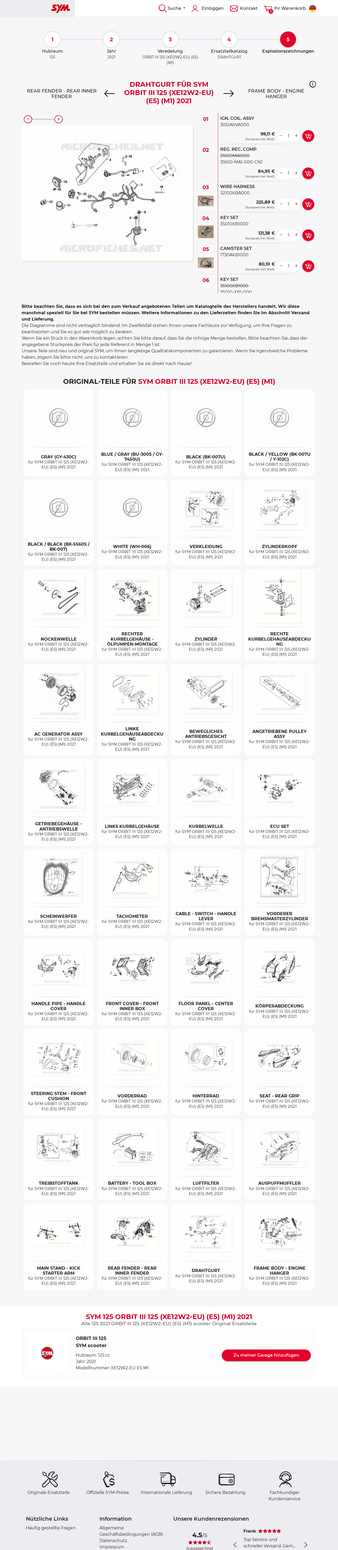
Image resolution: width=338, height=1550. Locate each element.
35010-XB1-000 (236, 292)
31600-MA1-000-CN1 (241, 162)
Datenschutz (113, 1540)
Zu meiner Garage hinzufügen (266, 1355)
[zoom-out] (28, 119)
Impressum (112, 1546)
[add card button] (308, 136)
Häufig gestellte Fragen (51, 1527)
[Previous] (109, 94)
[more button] (296, 136)
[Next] (229, 94)
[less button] (281, 136)
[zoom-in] (58, 119)
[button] (312, 84)
